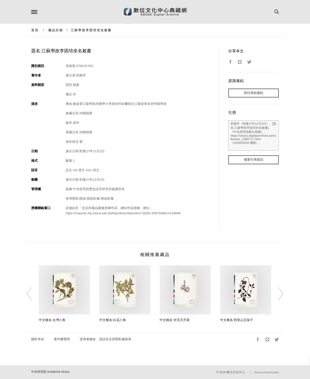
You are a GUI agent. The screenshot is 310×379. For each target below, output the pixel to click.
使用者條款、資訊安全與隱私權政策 (105, 339)
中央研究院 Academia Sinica (50, 371)
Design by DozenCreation (266, 372)
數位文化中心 (236, 372)
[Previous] (33, 293)
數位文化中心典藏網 (155, 12)
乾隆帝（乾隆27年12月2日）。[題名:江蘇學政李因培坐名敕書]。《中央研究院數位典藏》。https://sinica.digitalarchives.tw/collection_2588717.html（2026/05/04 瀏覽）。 (253, 135)
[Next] (277, 293)
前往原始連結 (253, 93)
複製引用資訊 (253, 160)
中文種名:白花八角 (112, 320)
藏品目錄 (55, 30)
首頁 (35, 30)
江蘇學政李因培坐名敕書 (91, 30)
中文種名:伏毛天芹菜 (174, 320)
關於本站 (37, 339)
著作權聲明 (62, 339)
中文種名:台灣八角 (52, 320)
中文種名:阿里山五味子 (236, 320)
